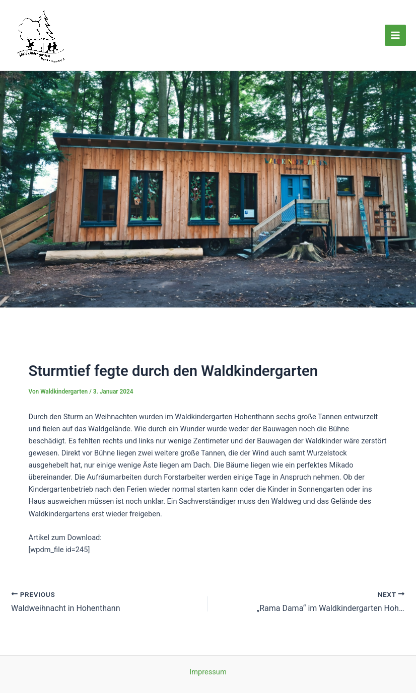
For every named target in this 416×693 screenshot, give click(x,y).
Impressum (207, 671)
